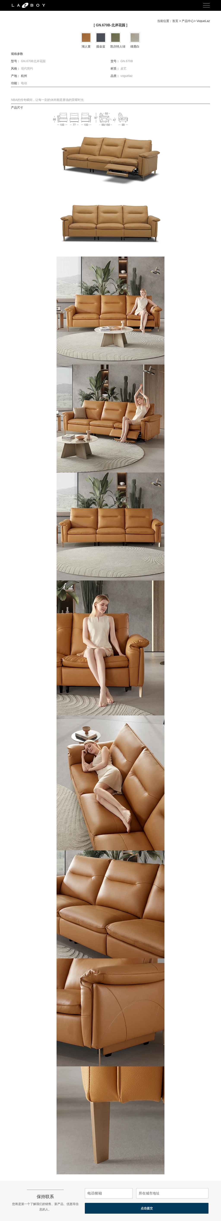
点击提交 (147, 1208)
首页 (175, 21)
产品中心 (188, 21)
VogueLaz (203, 21)
